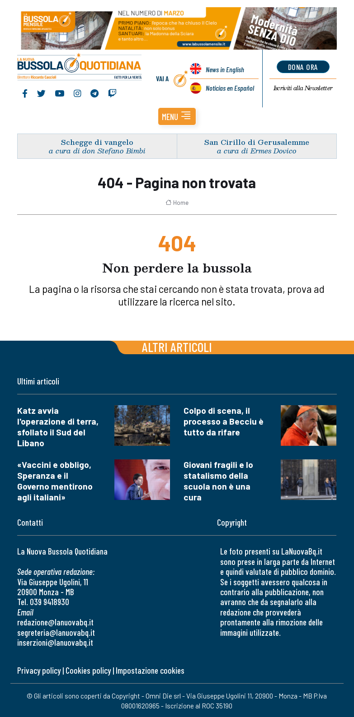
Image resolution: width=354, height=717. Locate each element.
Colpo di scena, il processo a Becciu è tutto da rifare (224, 421)
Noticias (230, 87)
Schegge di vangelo (97, 142)
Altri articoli (177, 347)
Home (177, 202)
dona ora (303, 67)
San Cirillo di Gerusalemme (256, 142)
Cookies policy (88, 670)
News (225, 69)
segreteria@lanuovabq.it (56, 632)
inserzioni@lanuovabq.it (55, 642)
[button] (177, 116)
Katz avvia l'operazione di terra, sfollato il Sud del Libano (58, 426)
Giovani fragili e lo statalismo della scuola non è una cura (218, 480)
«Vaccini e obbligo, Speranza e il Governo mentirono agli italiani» (55, 480)
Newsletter (303, 88)
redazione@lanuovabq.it (55, 622)
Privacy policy (39, 670)
